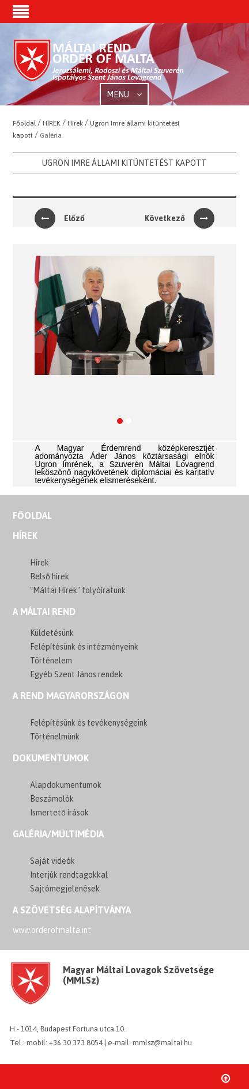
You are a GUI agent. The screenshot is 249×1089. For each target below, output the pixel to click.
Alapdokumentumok (65, 785)
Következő (179, 218)
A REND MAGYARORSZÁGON (71, 695)
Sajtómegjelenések (65, 888)
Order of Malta (99, 65)
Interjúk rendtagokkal (69, 874)
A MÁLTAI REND (44, 611)
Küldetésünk (52, 633)
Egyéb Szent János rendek (76, 674)
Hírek (25, 535)
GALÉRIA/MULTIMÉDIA (58, 834)
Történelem (51, 660)
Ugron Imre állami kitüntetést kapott (124, 163)
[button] (21, 13)
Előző (60, 218)
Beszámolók (52, 798)
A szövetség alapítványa (72, 910)
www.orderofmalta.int (52, 930)
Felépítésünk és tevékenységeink (89, 722)
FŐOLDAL (32, 515)
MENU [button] (124, 94)
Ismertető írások (59, 812)
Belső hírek (49, 576)
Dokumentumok (51, 758)
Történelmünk (55, 736)
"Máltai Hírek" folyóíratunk (78, 590)
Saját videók (52, 861)
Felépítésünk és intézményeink (84, 646)
